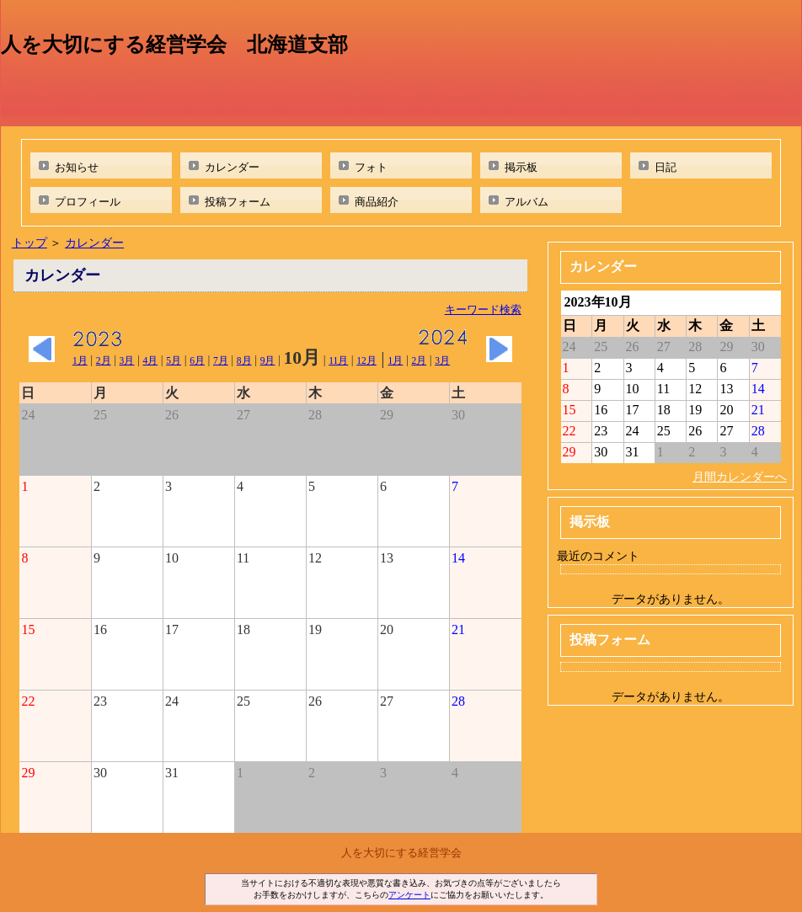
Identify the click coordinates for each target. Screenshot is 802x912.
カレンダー (232, 167)
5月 (173, 360)
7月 (220, 360)
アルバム (526, 201)
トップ (29, 242)
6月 (197, 360)
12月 (366, 360)
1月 (80, 360)
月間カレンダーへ (739, 476)
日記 (665, 167)
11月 (338, 360)
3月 (127, 360)
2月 (103, 360)
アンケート (409, 894)
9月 (267, 360)
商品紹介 (376, 201)
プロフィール (87, 201)
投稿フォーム (237, 201)
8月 (244, 360)
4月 (150, 360)
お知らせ (77, 167)
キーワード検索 (483, 309)
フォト (371, 167)
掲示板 (521, 167)
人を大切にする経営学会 (401, 852)
